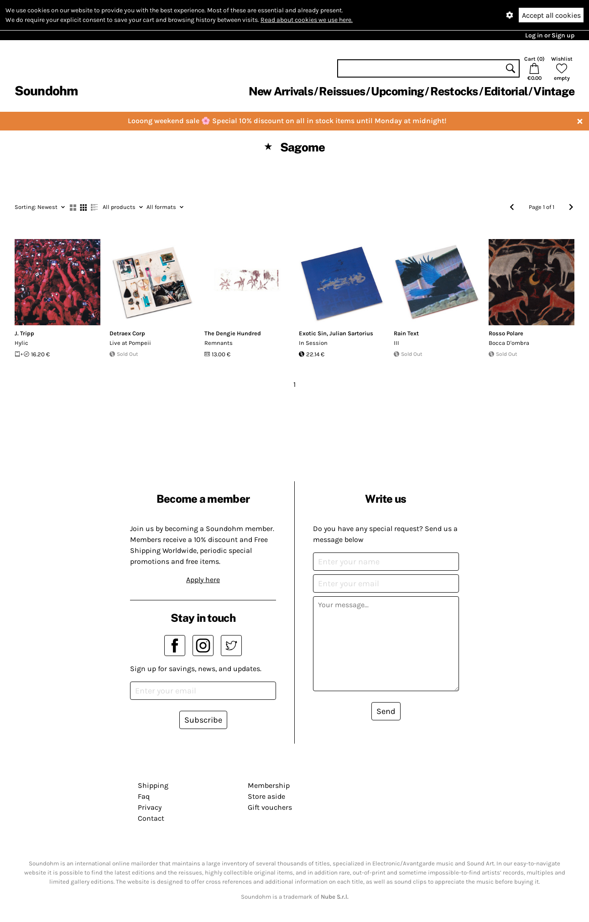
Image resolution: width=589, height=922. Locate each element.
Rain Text (406, 333)
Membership (269, 785)
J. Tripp (24, 333)
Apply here (203, 579)
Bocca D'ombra (509, 342)
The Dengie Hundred (232, 333)
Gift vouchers (270, 807)
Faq (144, 796)
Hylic (21, 342)
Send (386, 711)
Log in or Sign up (549, 35)
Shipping (153, 785)
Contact (151, 818)
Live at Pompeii (130, 342)
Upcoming (397, 91)
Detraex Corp (127, 333)
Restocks (454, 91)
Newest (40, 207)
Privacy (150, 807)
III (396, 342)
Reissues (342, 91)
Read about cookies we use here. (307, 20)
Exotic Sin (313, 333)
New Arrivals (281, 91)
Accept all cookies (551, 15)
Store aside (266, 796)
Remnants (218, 342)
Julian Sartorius (351, 333)
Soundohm (46, 90)
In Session (313, 342)
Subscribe (203, 720)
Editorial (505, 91)
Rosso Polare (506, 333)
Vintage (553, 91)
